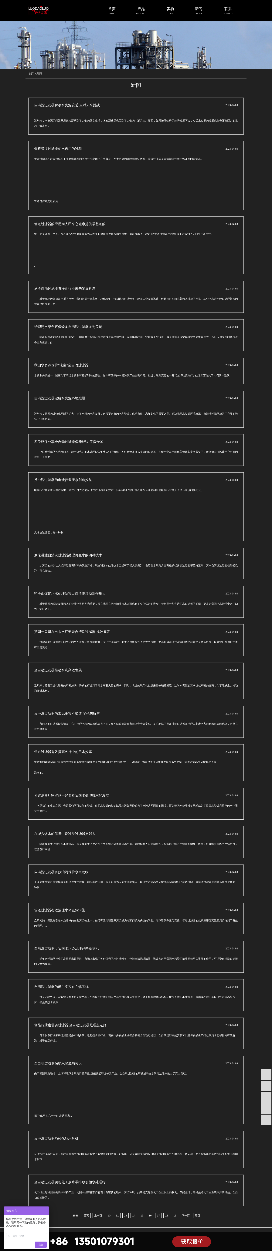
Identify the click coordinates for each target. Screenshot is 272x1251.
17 (158, 1215)
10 (108, 1215)
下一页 (186, 1215)
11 (117, 1215)
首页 (31, 73)
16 (150, 1215)
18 (166, 1215)
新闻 (39, 73)
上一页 (98, 1215)
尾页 (197, 1215)
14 (133, 1215)
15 (142, 1215)
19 (174, 1215)
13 (125, 1215)
